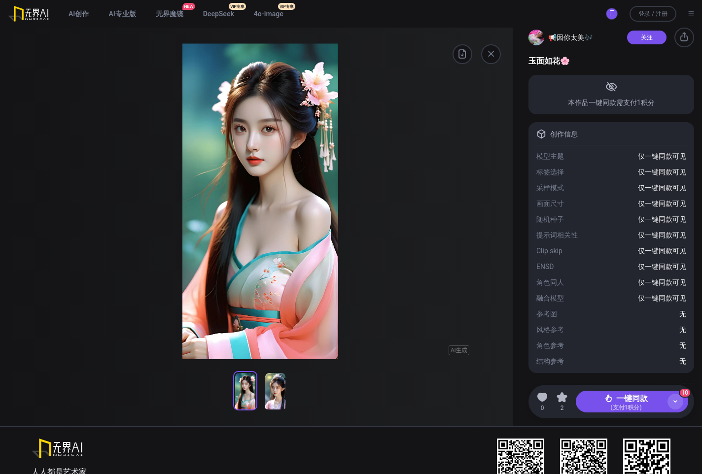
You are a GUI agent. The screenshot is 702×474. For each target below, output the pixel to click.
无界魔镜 (169, 14)
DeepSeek (218, 14)
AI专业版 (122, 14)
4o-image (268, 14)
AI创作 (79, 14)
